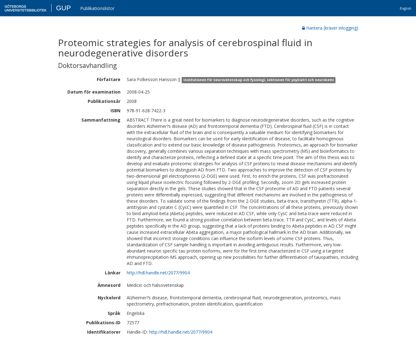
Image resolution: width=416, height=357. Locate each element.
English (405, 8)
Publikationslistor (97, 8)
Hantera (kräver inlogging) (330, 28)
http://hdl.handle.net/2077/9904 (158, 273)
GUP (63, 8)
